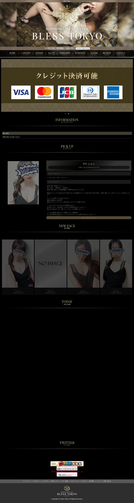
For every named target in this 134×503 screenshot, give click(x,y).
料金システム (55, 481)
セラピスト (36, 481)
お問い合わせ (107, 481)
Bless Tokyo (65, 499)
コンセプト (45, 481)
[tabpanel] (67, 85)
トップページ (27, 481)
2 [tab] (68, 114)
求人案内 (91, 481)
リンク (99, 481)
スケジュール (74, 481)
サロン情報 (65, 481)
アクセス (83, 481)
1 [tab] (65, 114)
